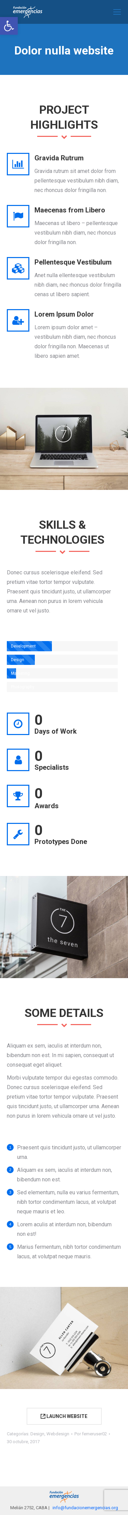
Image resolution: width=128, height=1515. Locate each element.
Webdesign (57, 1433)
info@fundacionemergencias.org (85, 1507)
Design (37, 1433)
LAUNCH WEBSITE (64, 1416)
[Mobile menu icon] (117, 12)
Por (90, 1433)
